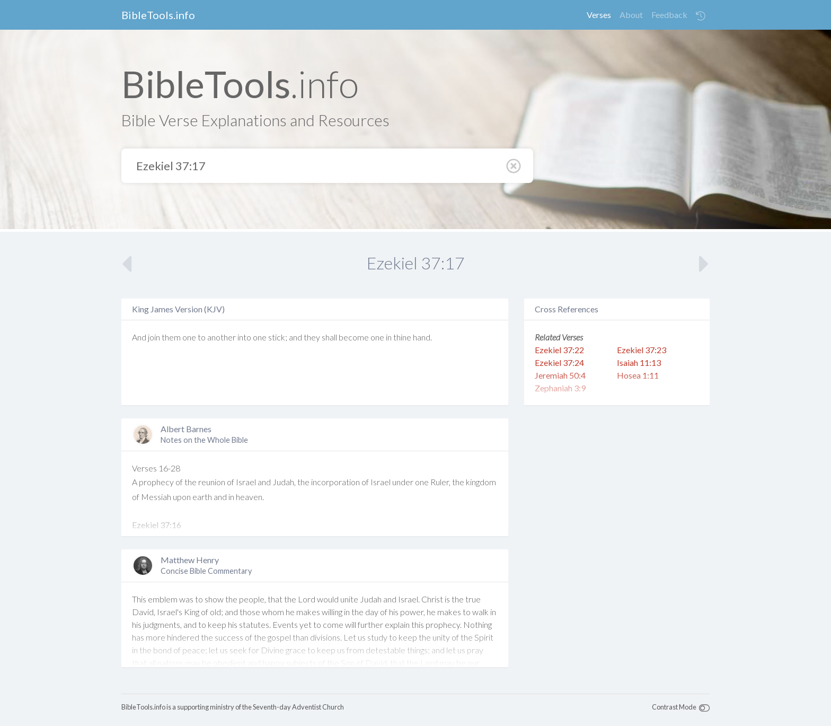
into (244, 337)
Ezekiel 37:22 (559, 350)
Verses (599, 15)
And (139, 337)
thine (402, 337)
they (312, 337)
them (171, 337)
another (221, 337)
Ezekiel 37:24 (559, 362)
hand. (422, 337)
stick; (277, 337)
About (631, 15)
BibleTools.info (158, 14)
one (189, 337)
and (295, 337)
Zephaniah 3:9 (560, 388)
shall (329, 337)
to (202, 337)
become (354, 337)
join (154, 337)
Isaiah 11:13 (639, 362)
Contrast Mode (674, 707)
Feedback (669, 15)
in (389, 337)
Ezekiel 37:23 (641, 350)
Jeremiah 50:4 (560, 375)
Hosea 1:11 (638, 375)
